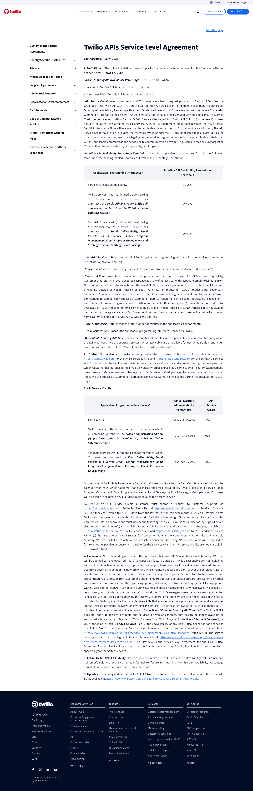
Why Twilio (122, 11)
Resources (142, 11)
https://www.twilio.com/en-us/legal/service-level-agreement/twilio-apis (152, 678)
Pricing (160, 11)
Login (245, 2)
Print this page (214, 30)
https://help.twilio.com (98, 508)
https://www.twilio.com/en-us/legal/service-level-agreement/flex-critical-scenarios (136, 632)
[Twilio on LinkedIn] (48, 769)
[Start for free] (238, 12)
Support (233, 2)
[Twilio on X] (41, 769)
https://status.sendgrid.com (173, 358)
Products (85, 11)
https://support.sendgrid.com (172, 508)
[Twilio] (12, 12)
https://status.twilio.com (99, 358)
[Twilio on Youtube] (56, 769)
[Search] (198, 11)
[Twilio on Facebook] (34, 769)
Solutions (103, 11)
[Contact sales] (214, 12)
